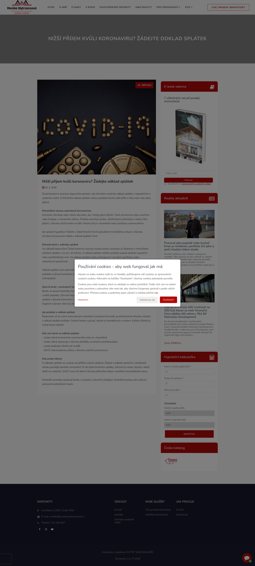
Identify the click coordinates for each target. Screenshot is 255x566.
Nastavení (83, 299)
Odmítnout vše (147, 299)
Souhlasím (168, 299)
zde (156, 292)
